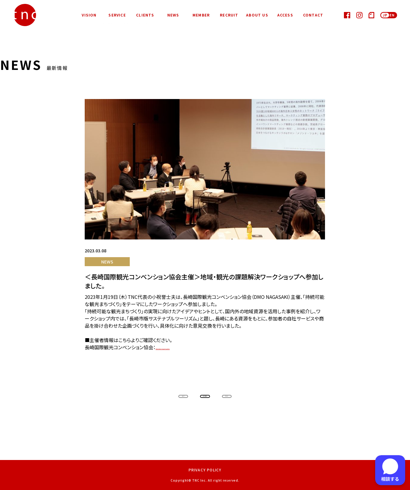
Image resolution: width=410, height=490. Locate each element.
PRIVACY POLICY (205, 469)
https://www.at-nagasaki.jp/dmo (192, 347)
